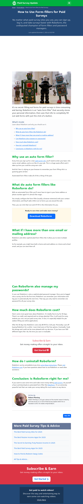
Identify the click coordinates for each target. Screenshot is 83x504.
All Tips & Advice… (21, 459)
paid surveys (58, 383)
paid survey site (40, 161)
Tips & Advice (20, 7)
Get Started (41, 350)
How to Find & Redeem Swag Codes (28, 454)
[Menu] (69, 3)
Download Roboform (41, 216)
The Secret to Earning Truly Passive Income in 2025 (34, 443)
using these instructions (49, 365)
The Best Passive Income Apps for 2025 (30, 437)
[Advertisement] (41, 53)
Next (67, 415)
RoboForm (51, 385)
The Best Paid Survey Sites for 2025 (28, 432)
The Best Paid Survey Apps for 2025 (28, 448)
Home (13, 7)
